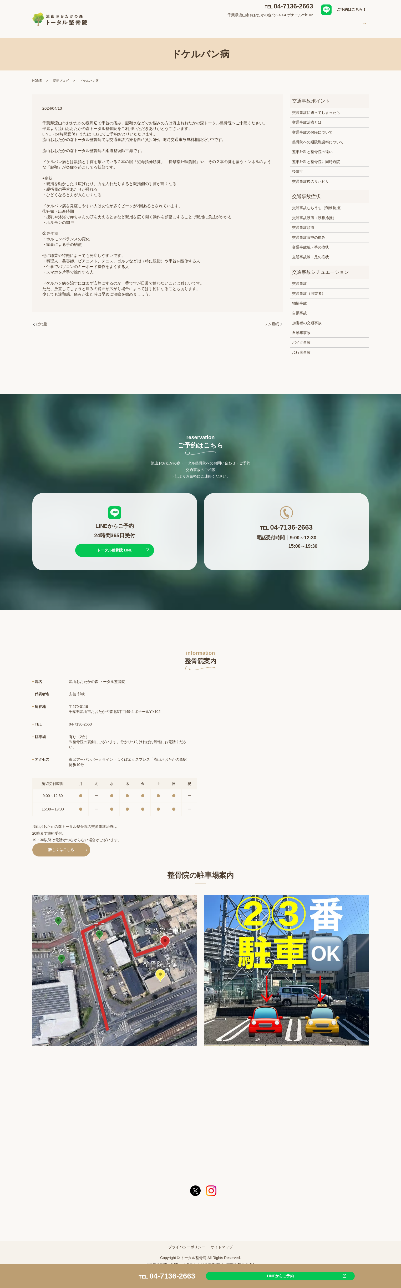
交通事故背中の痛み (308, 232)
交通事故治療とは (307, 117)
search (365, 25)
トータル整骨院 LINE (114, 545)
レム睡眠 (271, 319)
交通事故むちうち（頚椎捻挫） (318, 203)
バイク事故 (301, 337)
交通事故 (299, 278)
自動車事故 (301, 328)
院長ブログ (61, 76)
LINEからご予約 (251, 1276)
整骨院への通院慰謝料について (318, 137)
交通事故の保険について (312, 127)
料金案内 (328, 25)
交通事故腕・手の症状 (310, 242)
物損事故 (299, 298)
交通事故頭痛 (303, 222)
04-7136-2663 (293, 6)
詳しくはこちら (61, 845)
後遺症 (297, 166)
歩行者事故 (301, 347)
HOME (156, 25)
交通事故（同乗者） (308, 288)
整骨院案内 (179, 25)
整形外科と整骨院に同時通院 (316, 157)
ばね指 (41, 319)
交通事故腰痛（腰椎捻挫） (314, 213)
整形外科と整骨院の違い (312, 147)
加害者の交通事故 (307, 318)
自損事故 (299, 308)
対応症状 (202, 25)
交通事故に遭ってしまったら (316, 107)
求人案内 (350, 25)
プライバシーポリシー (186, 1242)
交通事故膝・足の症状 (310, 252)
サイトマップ (222, 1242)
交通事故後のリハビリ (310, 176)
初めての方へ (302, 25)
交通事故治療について (235, 25)
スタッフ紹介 (273, 25)
